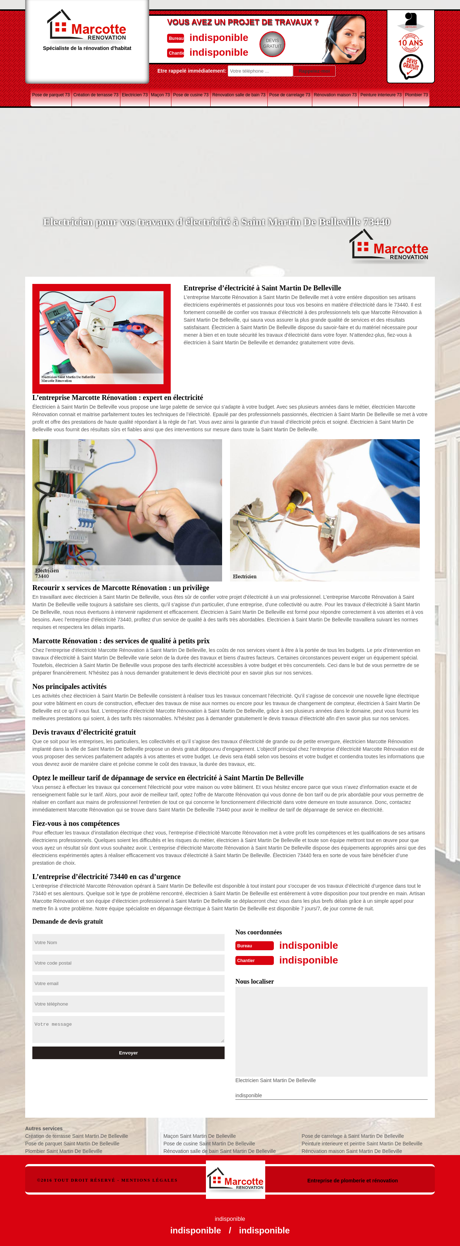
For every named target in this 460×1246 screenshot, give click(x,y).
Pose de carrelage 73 (289, 94)
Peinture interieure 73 (381, 94)
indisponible (208, 37)
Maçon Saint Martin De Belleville (200, 1135)
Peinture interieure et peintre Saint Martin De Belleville (362, 1143)
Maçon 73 (160, 94)
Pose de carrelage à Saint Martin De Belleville (353, 1135)
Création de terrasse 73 (95, 94)
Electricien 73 (135, 94)
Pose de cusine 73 (191, 94)
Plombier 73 (416, 94)
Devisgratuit (263, 43)
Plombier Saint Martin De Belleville (63, 1150)
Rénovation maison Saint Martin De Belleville (352, 1150)
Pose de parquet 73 (51, 94)
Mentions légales (149, 1179)
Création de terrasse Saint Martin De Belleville (76, 1135)
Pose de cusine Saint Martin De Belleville (209, 1143)
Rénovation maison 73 (335, 94)
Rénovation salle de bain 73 (239, 94)
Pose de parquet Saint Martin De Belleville (72, 1143)
